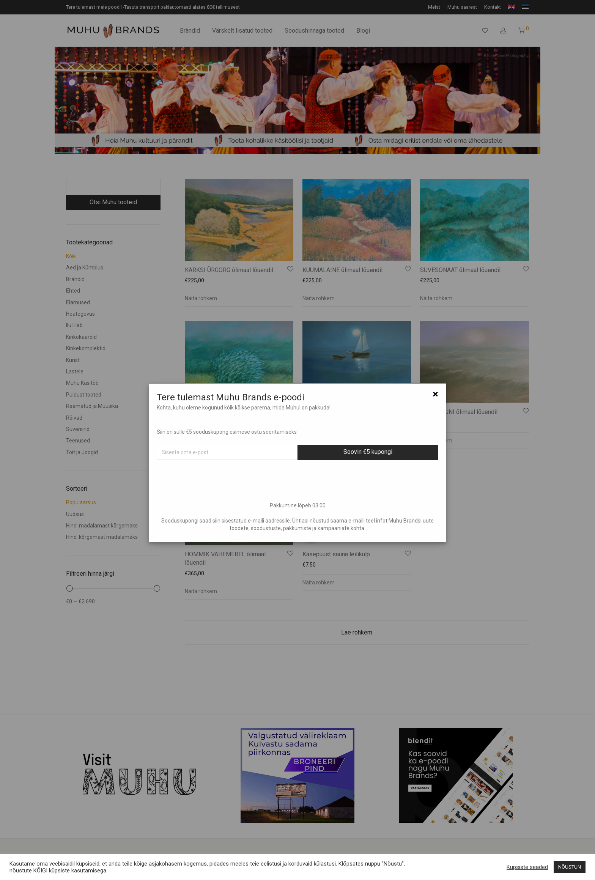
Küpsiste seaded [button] (527, 867)
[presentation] (297, 481)
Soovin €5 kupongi (367, 451)
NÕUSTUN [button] (569, 867)
